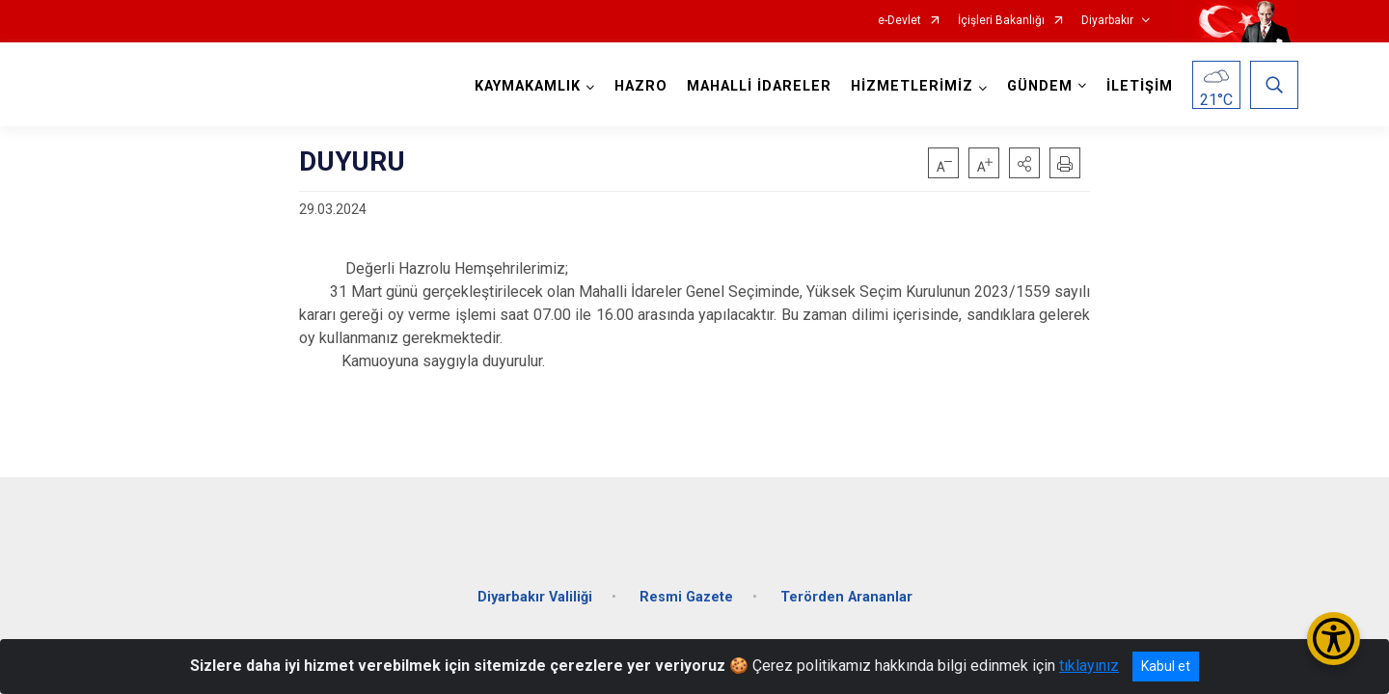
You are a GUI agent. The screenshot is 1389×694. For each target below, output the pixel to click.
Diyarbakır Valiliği (534, 585)
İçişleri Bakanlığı (1001, 20)
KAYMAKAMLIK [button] (525, 86)
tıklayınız (1089, 665)
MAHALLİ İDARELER (756, 86)
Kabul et (1165, 666)
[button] (1024, 162)
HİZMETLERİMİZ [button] (909, 86)
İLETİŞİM (1136, 86)
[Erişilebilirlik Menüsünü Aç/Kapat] (1333, 638)
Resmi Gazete (686, 585)
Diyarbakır (1107, 20)
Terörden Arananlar (846, 585)
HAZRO (638, 86)
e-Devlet (899, 20)
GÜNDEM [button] (1037, 86)
